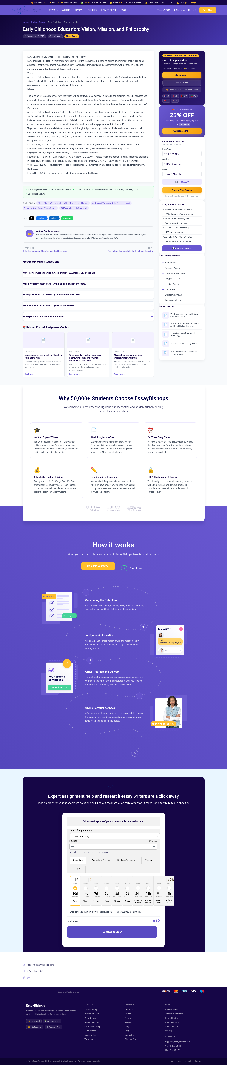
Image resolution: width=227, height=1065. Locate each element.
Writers (66, 10)
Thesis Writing (91, 1039)
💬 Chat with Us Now (182, 248)
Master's (149, 860)
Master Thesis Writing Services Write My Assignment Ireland (63, 203)
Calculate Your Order (98, 566)
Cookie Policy (171, 1026)
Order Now (207, 10)
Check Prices (136, 568)
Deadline (166, 159)
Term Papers (90, 1030)
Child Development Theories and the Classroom (45, 251)
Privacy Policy (171, 1009)
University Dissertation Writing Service (40, 208)
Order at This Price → (182, 190)
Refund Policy (171, 1018)
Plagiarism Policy (173, 1022)
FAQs (123, 10)
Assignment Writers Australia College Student (111, 203)
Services (53, 10)
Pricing (128, 1013)
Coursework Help (173, 299)
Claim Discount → (181, 130)
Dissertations (90, 1018)
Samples (92, 10)
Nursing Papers (172, 283)
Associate (78, 860)
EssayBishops (35, 1005)
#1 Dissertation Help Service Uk (74, 208)
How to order (108, 10)
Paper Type (166, 148)
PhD (78, 868)
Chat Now (179, 10)
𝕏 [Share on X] (31, 218)
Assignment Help (172, 278)
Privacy (171, 1061)
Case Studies (170, 289)
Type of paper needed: (82, 830)
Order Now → (182, 75)
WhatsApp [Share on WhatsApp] (67, 218)
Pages (164, 169)
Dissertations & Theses (175, 273)
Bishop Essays (38, 22)
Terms (179, 1061)
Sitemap (169, 1030)
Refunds (188, 1061)
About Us (129, 1009)
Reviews (79, 10)
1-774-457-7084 (161, 10)
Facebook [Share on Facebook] (41, 218)
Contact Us (130, 1035)
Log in (192, 10)
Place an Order (131, 1039)
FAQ (127, 1026)
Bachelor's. (101, 860)
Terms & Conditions (174, 1013)
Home (26, 22)
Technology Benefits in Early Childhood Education (131, 251)
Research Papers (172, 267)
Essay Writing (171, 262)
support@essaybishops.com (177, 1041)
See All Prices (182, 82)
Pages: (73, 841)
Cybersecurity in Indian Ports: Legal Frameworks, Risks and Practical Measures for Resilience (85, 358)
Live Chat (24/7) (172, 1050)
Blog (127, 1030)
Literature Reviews (173, 294)
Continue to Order (112, 931)
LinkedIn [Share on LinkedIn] (54, 218)
